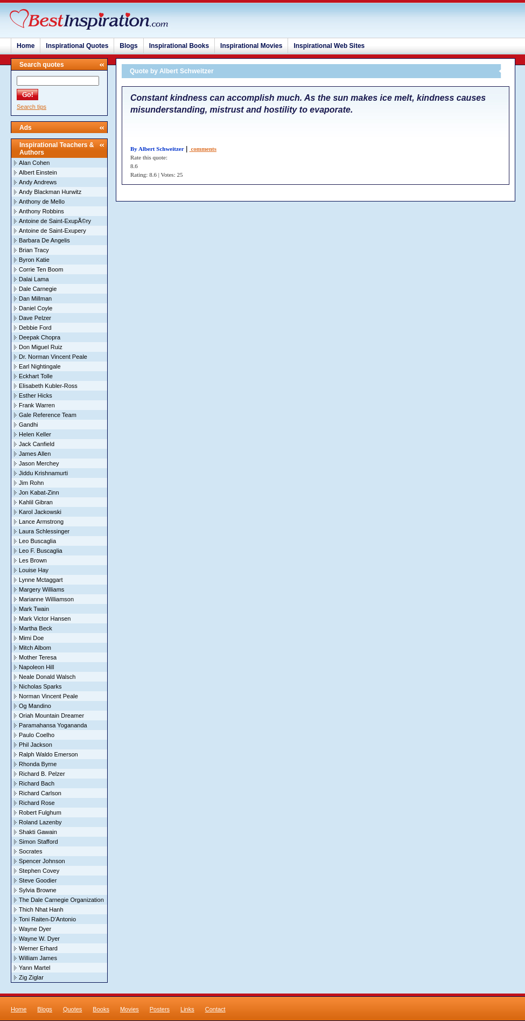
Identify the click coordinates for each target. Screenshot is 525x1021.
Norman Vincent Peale (48, 696)
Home (25, 46)
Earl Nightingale (40, 366)
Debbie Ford (35, 327)
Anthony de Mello (42, 201)
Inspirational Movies (251, 46)
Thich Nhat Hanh (41, 909)
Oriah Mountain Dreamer (51, 715)
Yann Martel (35, 967)
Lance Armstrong (41, 521)
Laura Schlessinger (44, 531)
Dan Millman (35, 298)
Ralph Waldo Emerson (48, 754)
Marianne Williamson (46, 599)
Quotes (72, 1009)
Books (101, 1009)
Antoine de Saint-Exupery (52, 230)
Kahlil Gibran (36, 502)
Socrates (30, 851)
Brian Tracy (34, 250)
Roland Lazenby (40, 822)
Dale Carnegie (38, 289)
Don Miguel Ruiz (40, 347)
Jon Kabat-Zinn (39, 492)
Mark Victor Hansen (45, 618)
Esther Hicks (35, 395)
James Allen (35, 453)
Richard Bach (36, 783)
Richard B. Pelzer (42, 773)
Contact (215, 1009)
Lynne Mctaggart (41, 580)
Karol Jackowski (40, 512)
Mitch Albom (35, 647)
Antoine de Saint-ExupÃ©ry (55, 221)
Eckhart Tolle (36, 376)
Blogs (128, 46)
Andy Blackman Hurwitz (50, 192)
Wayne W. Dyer (39, 938)
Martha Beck (35, 628)
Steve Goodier (38, 880)
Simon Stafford (38, 841)
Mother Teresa (38, 657)
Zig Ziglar (31, 977)
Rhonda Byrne (38, 764)
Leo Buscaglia (37, 541)
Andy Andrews (38, 182)
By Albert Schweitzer (157, 148)
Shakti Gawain (38, 832)
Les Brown (33, 560)
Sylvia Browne (38, 890)
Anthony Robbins (41, 211)
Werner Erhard (38, 948)
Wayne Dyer (35, 929)
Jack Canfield (36, 444)
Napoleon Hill (36, 667)
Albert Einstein (38, 172)
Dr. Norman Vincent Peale (53, 356)
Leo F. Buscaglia (40, 550)
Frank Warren (37, 405)
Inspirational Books (179, 46)
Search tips (31, 106)
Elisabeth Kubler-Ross (48, 386)
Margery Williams (41, 589)
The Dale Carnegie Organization (61, 900)
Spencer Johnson (42, 861)
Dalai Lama (34, 279)
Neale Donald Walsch (47, 676)
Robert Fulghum (40, 812)
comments (203, 148)
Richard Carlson (40, 793)
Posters (160, 1009)
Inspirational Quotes (77, 46)
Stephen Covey (39, 870)
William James (38, 958)
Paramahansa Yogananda (53, 725)
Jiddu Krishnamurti (43, 473)
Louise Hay (33, 570)
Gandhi (28, 424)
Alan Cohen (34, 162)
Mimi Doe (31, 638)
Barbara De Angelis (44, 240)
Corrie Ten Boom (41, 269)
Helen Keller (35, 434)
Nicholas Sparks (40, 686)
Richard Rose (37, 803)
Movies (129, 1009)
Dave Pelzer (35, 318)
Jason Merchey (39, 463)
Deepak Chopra (39, 337)
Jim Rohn (31, 483)
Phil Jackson (35, 744)
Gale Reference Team (47, 415)
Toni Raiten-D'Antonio (47, 919)
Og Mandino (35, 706)
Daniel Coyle (35, 308)
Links (187, 1009)
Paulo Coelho (36, 735)
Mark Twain (34, 609)
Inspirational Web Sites (329, 46)
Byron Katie (34, 259)
